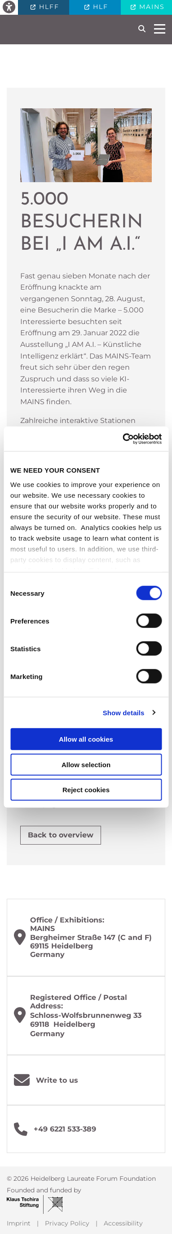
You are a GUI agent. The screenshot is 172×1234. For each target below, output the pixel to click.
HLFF (47, 7)
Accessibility (123, 1223)
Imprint (19, 1223)
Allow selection (86, 764)
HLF (99, 7)
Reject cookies (86, 790)
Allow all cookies (86, 739)
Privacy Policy (67, 1223)
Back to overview (60, 835)
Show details (124, 712)
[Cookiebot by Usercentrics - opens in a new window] (123, 438)
